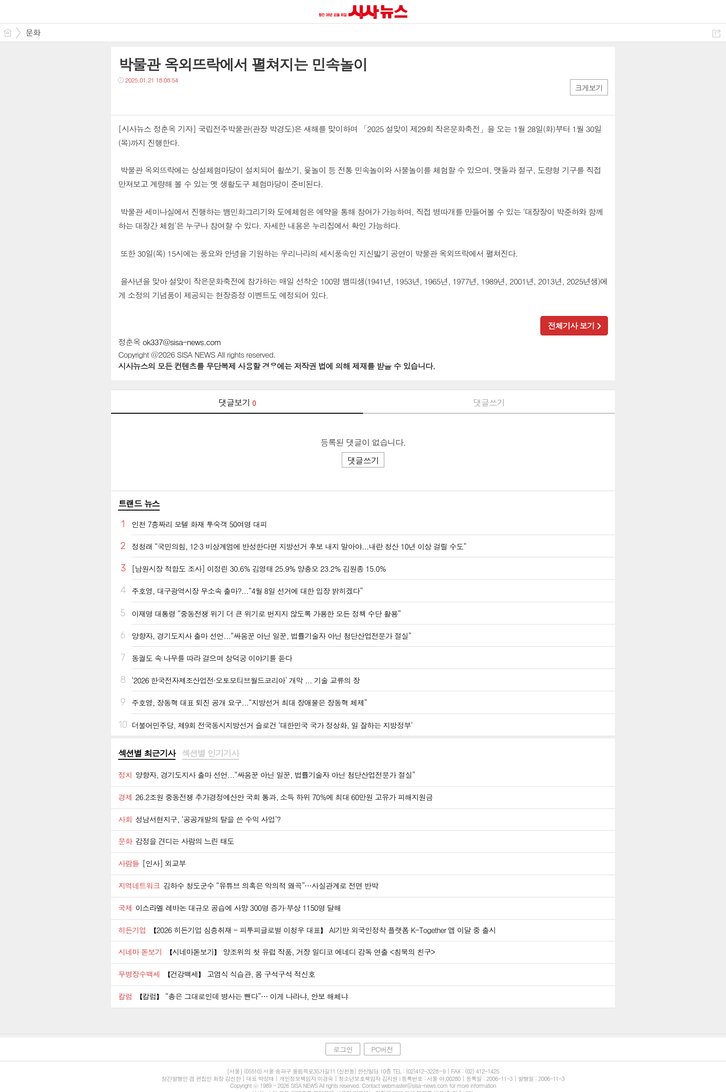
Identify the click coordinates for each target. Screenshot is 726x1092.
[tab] (146, 754)
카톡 (163, 99)
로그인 (342, 1049)
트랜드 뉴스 (139, 503)
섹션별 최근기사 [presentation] (146, 753)
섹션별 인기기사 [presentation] (210, 753)
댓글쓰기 (489, 402)
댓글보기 (237, 402)
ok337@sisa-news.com (182, 341)
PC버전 (382, 1049)
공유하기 (716, 33)
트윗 (145, 99)
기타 (182, 99)
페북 (126, 99)
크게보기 (589, 87)
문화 (32, 32)
